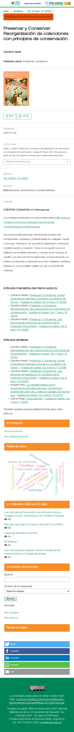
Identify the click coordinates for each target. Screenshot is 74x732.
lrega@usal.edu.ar (51, 722)
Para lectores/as (13, 431)
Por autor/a (11, 618)
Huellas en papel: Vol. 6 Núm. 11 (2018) (44, 302)
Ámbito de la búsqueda (18, 586)
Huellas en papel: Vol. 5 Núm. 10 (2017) (40, 395)
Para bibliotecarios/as (16, 437)
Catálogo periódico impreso (21, 533)
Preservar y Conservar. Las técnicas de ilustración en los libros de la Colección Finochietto (36, 323)
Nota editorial (34, 399)
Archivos (18, 12)
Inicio (6, 12)
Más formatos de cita (18, 162)
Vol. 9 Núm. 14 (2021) (39, 12)
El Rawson (10, 542)
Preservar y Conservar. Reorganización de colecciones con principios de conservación (40, 309)
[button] (37, 644)
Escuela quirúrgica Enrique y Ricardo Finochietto (33, 524)
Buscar (8, 575)
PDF (11, 116)
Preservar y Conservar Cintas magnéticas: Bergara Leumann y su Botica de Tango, (38, 299)
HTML (25, 116)
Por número (11, 613)
